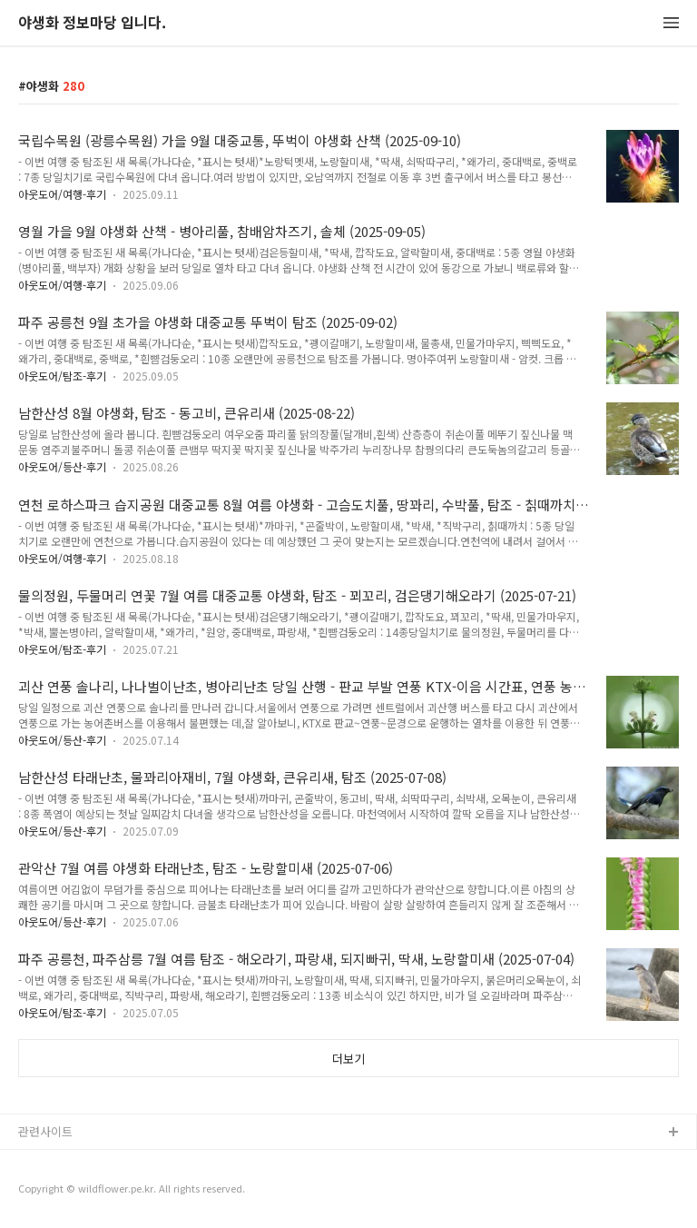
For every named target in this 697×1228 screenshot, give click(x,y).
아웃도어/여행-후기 (62, 194)
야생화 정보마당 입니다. (92, 23)
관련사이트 (45, 1131)
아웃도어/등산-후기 (62, 466)
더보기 (348, 1058)
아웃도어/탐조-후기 (62, 375)
